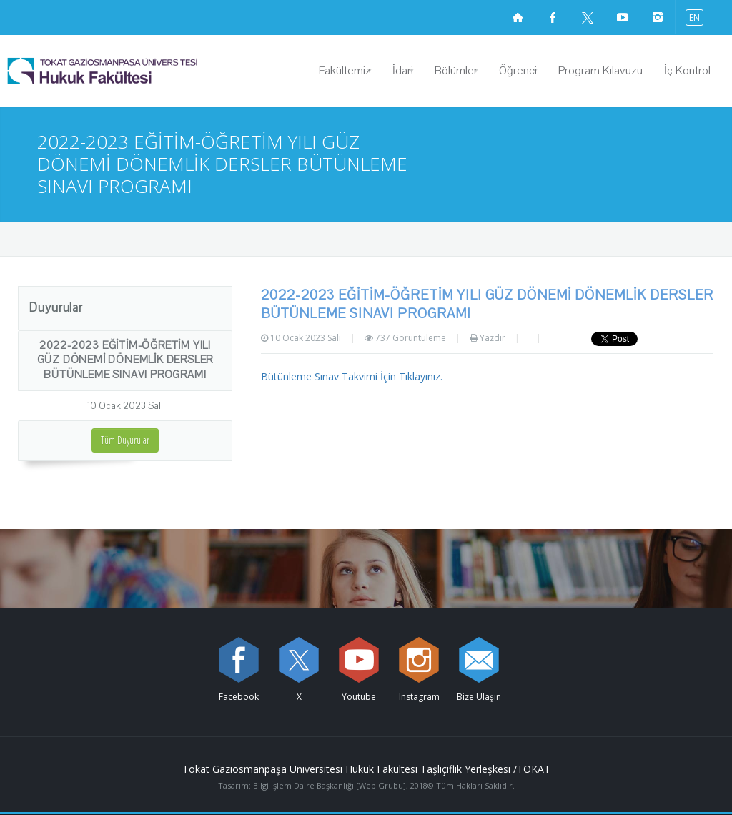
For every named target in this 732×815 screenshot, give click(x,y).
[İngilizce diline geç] (691, 17)
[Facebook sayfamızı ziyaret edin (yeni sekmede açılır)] (552, 17)
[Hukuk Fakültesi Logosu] (139, 71)
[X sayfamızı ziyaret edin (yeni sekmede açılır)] (587, 17)
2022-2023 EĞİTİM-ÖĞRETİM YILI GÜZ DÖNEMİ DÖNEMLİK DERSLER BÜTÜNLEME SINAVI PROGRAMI (125, 360)
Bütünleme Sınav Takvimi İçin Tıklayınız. (351, 376)
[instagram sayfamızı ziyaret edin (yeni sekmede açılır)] (657, 17)
